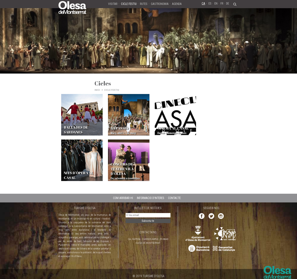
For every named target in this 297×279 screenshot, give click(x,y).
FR (221, 3)
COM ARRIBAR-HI (123, 194)
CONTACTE (174, 194)
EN (215, 3)
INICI (97, 90)
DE (227, 3)
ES (210, 3)
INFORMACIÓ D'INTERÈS (150, 194)
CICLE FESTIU (111, 90)
